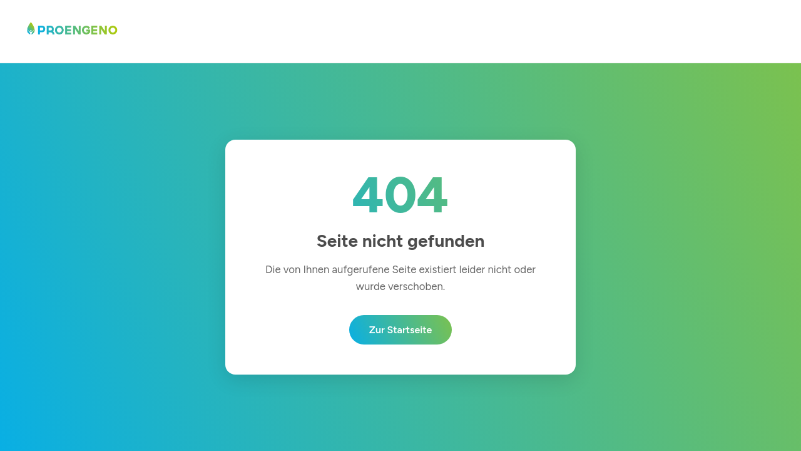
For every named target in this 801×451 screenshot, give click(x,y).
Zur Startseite (400, 330)
